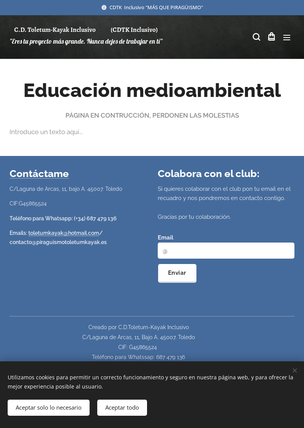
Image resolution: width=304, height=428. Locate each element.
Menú (286, 37)
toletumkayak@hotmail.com (63, 233)
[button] (255, 37)
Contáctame (39, 173)
